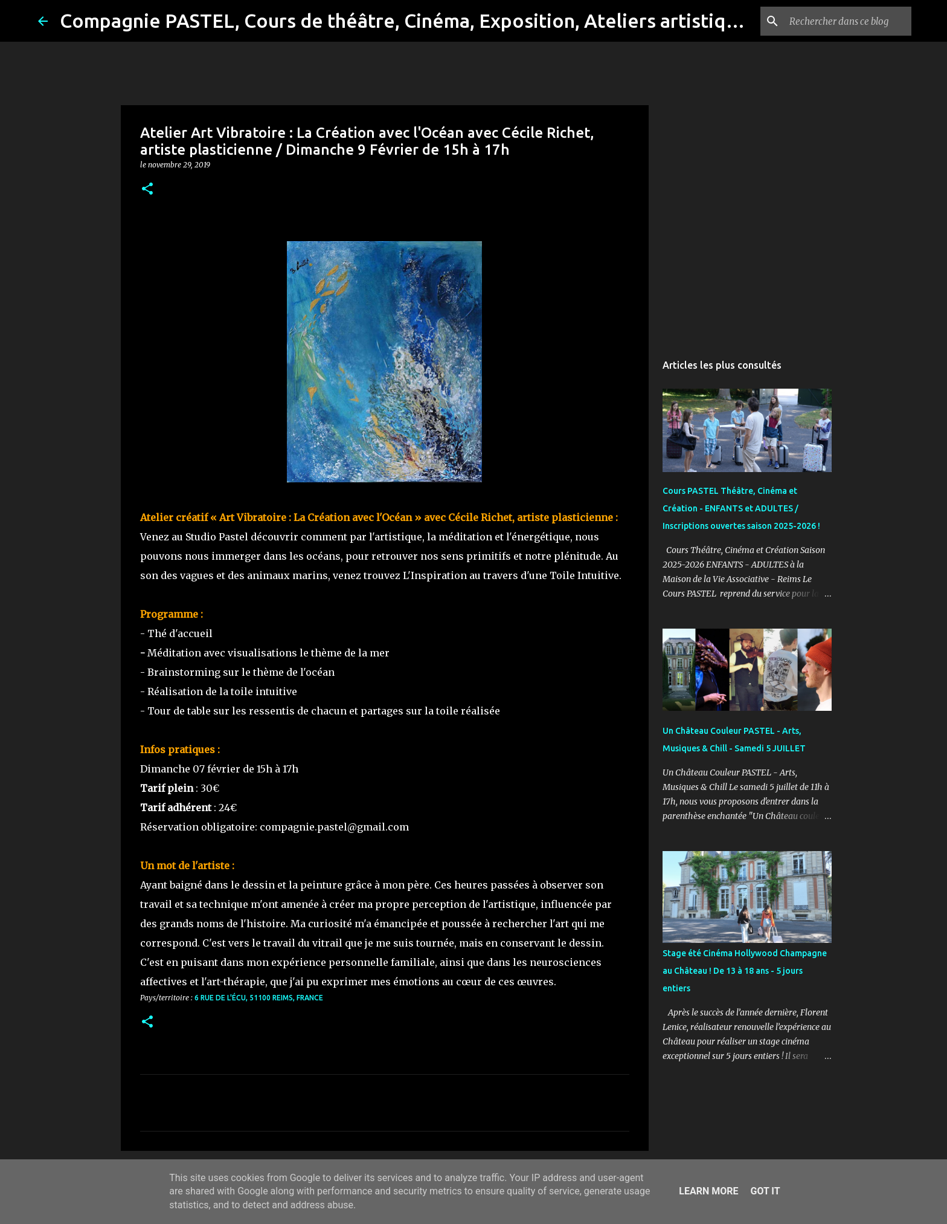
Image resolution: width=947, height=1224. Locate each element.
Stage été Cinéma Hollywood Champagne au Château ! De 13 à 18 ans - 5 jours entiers (745, 970)
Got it (765, 1191)
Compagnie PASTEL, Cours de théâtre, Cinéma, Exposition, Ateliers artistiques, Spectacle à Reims (493, 20)
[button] (147, 189)
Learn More (708, 1191)
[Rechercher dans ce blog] (848, 21)
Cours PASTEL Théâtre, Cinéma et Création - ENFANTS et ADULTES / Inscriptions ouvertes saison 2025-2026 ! (741, 508)
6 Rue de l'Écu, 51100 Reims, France (258, 998)
